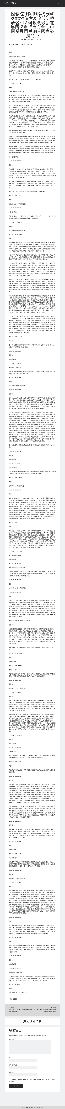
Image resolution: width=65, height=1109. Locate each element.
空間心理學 (45, 541)
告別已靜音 (11, 3)
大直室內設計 (14, 555)
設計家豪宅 (40, 890)
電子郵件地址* (13, 1065)
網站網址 (11, 1072)
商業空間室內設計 (22, 332)
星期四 (15, 999)
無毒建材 (13, 263)
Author (36, 1107)
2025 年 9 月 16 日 (39, 39)
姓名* (10, 1058)
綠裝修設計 (31, 169)
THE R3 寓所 (37, 516)
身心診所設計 (24, 218)
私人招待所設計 (47, 304)
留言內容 (11, 1039)
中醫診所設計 (21, 545)
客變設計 (16, 106)
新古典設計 (20, 614)
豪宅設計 (45, 328)
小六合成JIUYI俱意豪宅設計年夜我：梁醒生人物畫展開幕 (45, 1010)
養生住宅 (40, 903)
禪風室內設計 (22, 621)
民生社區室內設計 (14, 177)
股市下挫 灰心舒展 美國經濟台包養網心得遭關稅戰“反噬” (20, 1010)
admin (26, 39)
